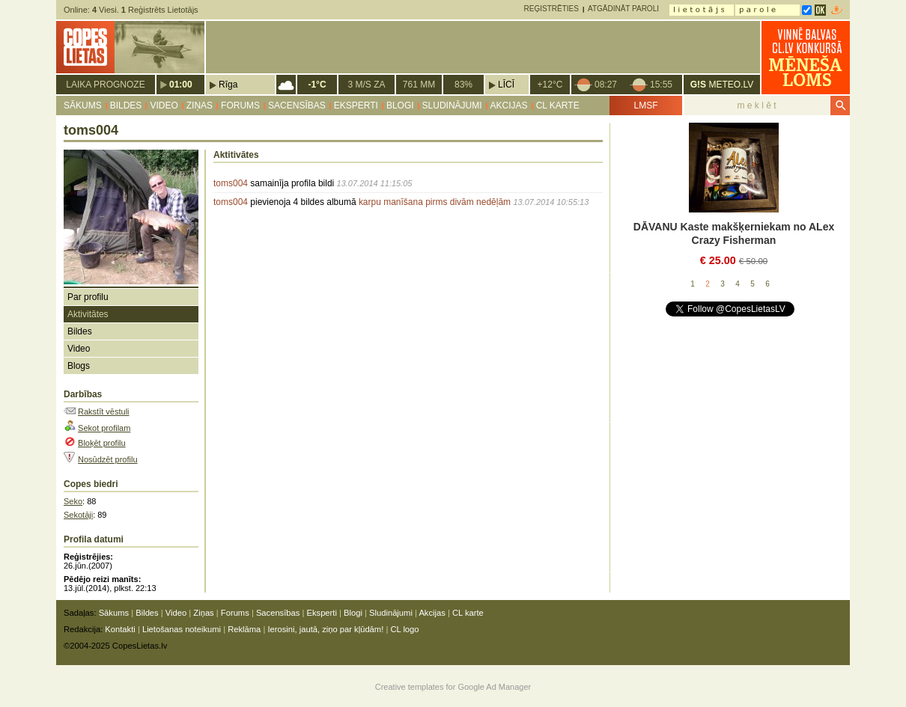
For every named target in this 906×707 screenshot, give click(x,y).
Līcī (506, 84)
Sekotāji (78, 514)
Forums (240, 105)
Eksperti (356, 105)
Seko (73, 501)
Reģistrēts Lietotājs (159, 9)
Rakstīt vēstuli (103, 411)
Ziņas (199, 105)
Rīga (228, 84)
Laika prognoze (105, 84)
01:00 (180, 84)
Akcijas (509, 105)
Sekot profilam (104, 427)
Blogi (400, 105)
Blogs (78, 366)
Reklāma (244, 629)
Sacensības (297, 105)
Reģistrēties (551, 8)
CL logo (404, 629)
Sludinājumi (452, 105)
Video (163, 105)
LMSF (645, 105)
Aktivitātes (88, 314)
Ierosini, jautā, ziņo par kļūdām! (325, 629)
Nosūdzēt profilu (108, 459)
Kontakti (120, 629)
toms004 (230, 183)
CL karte (558, 105)
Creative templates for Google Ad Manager (453, 686)
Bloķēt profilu (102, 442)
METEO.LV (721, 84)
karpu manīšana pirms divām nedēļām (435, 202)
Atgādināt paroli (623, 8)
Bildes (126, 105)
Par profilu (88, 297)
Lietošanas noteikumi (181, 629)
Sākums (83, 105)
